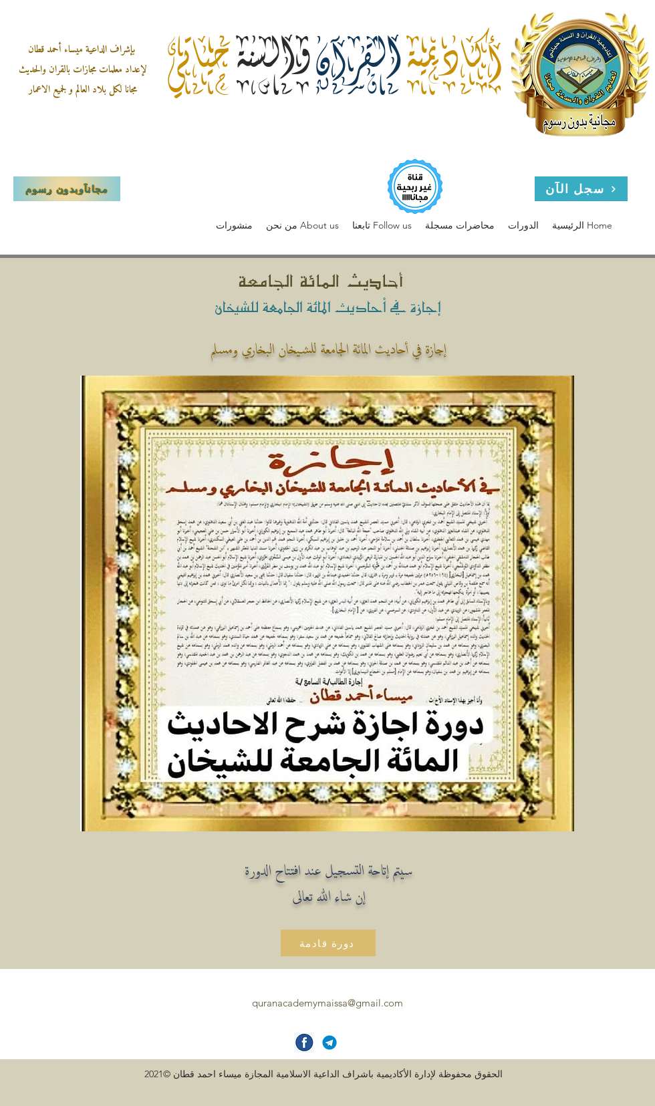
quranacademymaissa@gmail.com (327, 1002)
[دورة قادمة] (328, 943)
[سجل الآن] (581, 188)
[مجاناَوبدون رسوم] (66, 188)
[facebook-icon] (304, 1042)
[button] (302, 225)
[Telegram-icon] (329, 1042)
